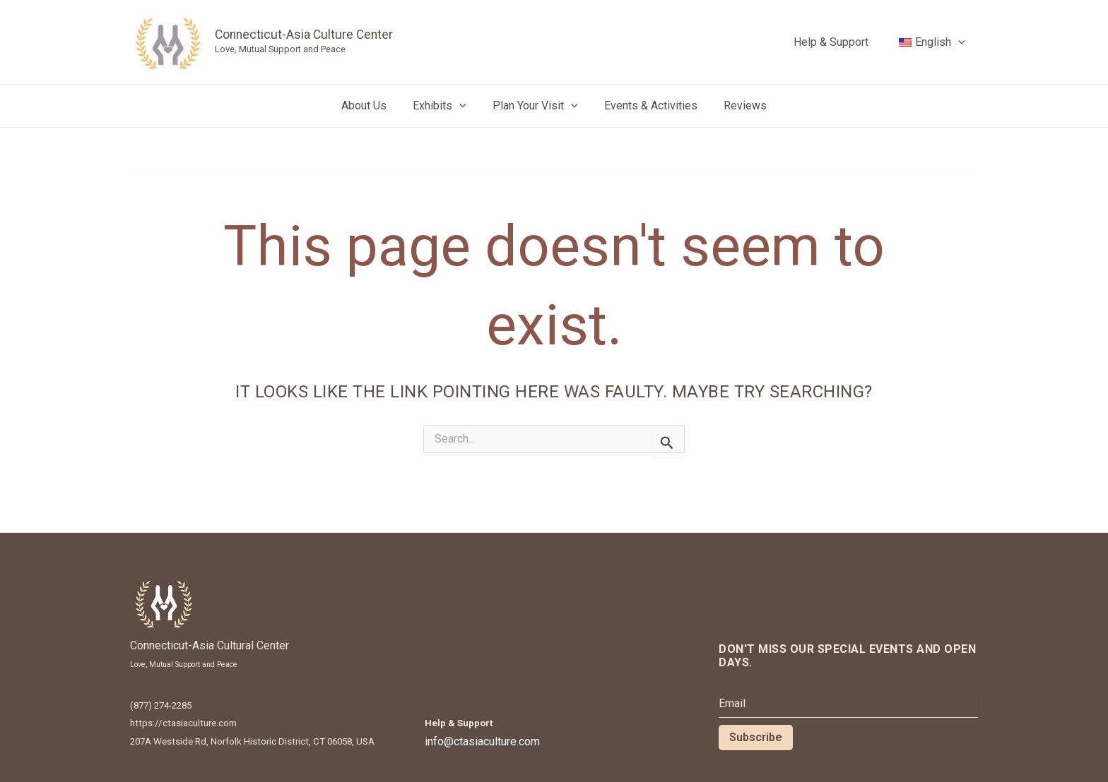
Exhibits (443, 106)
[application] (960, 42)
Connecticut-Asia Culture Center (304, 35)
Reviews (738, 105)
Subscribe (755, 737)
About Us (371, 105)
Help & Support (836, 42)
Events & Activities (647, 105)
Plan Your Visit (535, 106)
